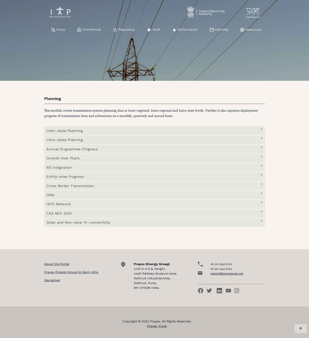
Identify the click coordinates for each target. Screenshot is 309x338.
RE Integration (59, 167)
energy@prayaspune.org (227, 273)
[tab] (154, 130)
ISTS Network (59, 204)
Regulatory (124, 30)
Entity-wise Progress (65, 177)
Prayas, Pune (157, 326)
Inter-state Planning (65, 131)
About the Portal (56, 264)
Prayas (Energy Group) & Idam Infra (71, 272)
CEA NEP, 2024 (59, 213)
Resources (250, 30)
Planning (219, 30)
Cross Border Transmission (70, 186)
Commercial (89, 30)
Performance (184, 30)
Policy (58, 30)
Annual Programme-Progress (72, 149)
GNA (50, 195)
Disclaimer (52, 280)
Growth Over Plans (63, 158)
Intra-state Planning (65, 140)
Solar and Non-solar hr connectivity (78, 222)
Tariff (153, 30)
